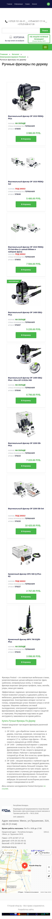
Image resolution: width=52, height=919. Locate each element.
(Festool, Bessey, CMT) (39, 39)
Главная (9, 4)
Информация (18, 4)
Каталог (34, 4)
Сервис (27, 4)
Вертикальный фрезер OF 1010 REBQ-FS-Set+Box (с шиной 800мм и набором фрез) (26, 249)
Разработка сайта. (26, 909)
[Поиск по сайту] (26, 30)
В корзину (26, 139)
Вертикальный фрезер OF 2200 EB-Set (26, 508)
